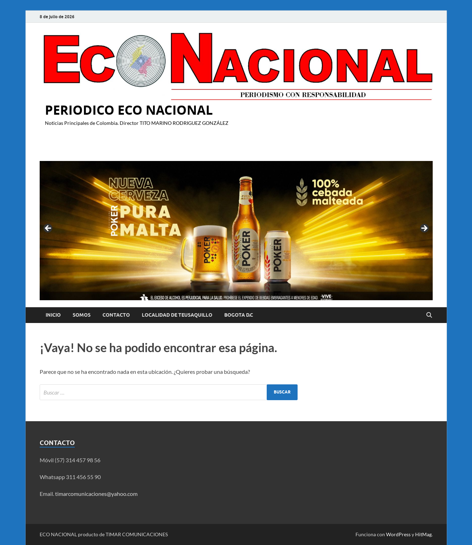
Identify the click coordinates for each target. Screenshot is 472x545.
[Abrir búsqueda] (429, 315)
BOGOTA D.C (238, 315)
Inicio (53, 315)
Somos (82, 315)
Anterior (48, 228)
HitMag (423, 534)
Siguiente (424, 228)
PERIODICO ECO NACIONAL (129, 110)
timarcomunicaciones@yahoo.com (96, 493)
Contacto (116, 315)
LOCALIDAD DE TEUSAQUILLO (177, 315)
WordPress (398, 534)
